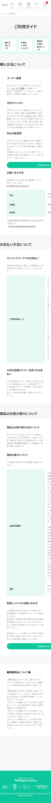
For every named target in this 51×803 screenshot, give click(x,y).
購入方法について (7, 45)
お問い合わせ (5, 787)
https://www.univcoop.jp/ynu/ (22, 226)
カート (45, 5)
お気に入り (36, 8)
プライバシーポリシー (26, 787)
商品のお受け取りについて (40, 45)
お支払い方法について (24, 45)
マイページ (20, 8)
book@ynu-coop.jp (18, 185)
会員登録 (28, 8)
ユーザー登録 (17, 88)
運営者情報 (15, 787)
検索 (12, 8)
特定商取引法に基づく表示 (42, 787)
